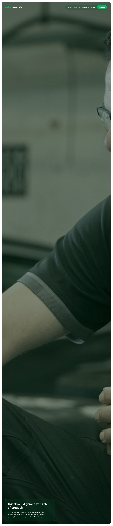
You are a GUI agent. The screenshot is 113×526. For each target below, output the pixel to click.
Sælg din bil (102, 7)
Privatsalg (69, 7)
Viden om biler (86, 7)
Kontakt (93, 7)
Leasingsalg (77, 7)
